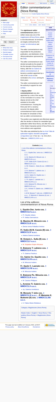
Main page (6, 22)
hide (41, 145)
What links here (7, 47)
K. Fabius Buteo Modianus (32, 303)
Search (3, 37)
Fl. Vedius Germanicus (30, 217)
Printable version (8, 54)
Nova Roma (35, 37)
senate (30, 75)
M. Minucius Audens (30, 262)
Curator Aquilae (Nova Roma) (40, 14)
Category (24, 307)
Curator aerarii (50, 61)
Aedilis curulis (50, 38)
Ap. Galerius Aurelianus (31, 289)
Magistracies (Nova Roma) (37, 307)
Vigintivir (50, 48)
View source (43, 3)
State (25, 59)
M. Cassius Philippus (30, 280)
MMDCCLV (25, 241)
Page (23, 3)
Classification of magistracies (50, 74)
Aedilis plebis (50, 40)
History (52, 3)
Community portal (8, 25)
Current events (7, 27)
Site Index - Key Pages (37, 25)
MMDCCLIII (25, 223)
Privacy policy (9, 327)
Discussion (31, 3)
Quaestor (50, 46)
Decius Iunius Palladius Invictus (33, 226)
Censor (50, 36)
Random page (7, 31)
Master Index (25, 313)
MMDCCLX (25, 286)
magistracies (24, 37)
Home (23, 18)
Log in (51, 1)
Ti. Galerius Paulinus (30, 253)
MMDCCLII (25, 212)
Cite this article (7, 58)
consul (33, 78)
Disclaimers (36, 327)
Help (4, 33)
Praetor (50, 35)
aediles (22, 46)
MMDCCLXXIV (34, 138)
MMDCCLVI (25, 250)
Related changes (8, 50)
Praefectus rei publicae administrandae (50, 57)
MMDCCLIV (25, 232)
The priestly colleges (52, 96)
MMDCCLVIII (26, 268)
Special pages (7, 52)
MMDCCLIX (25, 277)
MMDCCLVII (26, 259)
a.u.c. (42, 138)
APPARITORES (50, 68)
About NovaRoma (23, 327)
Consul (50, 33)
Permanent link (7, 56)
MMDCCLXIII (45, 297)
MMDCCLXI (25, 295)
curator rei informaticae (28, 44)
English (34, 313)
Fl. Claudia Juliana (29, 215)
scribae (22, 88)
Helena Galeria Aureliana (31, 235)
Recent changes (8, 29)
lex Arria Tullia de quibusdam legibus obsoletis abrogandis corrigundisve (37, 134)
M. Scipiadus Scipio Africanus (33, 244)
